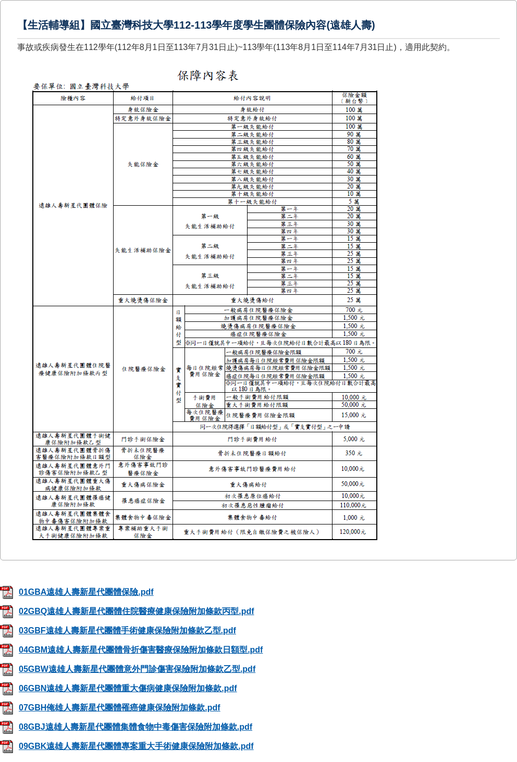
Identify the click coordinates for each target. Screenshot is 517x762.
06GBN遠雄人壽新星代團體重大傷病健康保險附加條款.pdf (118, 688)
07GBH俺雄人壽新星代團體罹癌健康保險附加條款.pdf (110, 707)
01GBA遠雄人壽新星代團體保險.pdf (77, 592)
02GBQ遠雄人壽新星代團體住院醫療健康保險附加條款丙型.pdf (127, 611)
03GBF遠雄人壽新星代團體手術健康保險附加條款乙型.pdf (118, 630)
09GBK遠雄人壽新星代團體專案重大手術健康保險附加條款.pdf (127, 746)
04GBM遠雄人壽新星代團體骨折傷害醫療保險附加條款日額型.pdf (131, 649)
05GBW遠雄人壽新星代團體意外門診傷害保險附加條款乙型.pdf (127, 669)
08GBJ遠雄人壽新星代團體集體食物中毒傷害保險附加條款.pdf (126, 726)
